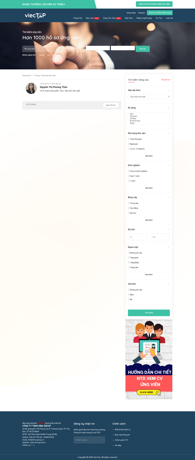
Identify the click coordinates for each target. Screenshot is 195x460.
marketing (56, 55)
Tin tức (159, 18)
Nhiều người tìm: (29, 55)
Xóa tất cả (165, 80)
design (42, 55)
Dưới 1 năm (135, 176)
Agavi (149, 123)
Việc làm (92, 18)
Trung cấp (134, 203)
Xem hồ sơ (110, 105)
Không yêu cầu (136, 253)
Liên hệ (169, 18)
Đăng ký (141, 13)
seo (48, 55)
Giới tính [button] (132, 284)
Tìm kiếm (149, 313)
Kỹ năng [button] (132, 107)
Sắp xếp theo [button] (134, 90)
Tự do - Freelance (137, 149)
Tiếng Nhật (134, 263)
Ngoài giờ (134, 144)
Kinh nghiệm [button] (134, 165)
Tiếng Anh (134, 258)
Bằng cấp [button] (132, 197)
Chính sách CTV (121, 440)
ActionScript (149, 121)
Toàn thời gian (136, 139)
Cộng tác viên (112, 18)
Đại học (133, 213)
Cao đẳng (134, 208)
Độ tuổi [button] (131, 229)
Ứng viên (129, 18)
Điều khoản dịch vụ (122, 429)
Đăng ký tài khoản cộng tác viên (154, 4)
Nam (132, 295)
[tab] (149, 90)
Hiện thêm (149, 156)
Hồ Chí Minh (31, 104)
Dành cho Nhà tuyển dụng (160, 12)
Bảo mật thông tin (122, 435)
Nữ (131, 299)
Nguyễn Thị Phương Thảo (53, 87)
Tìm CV (142, 49)
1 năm (132, 181)
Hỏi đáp (118, 445)
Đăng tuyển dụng (144, 18)
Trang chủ (77, 18)
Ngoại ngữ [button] (133, 247)
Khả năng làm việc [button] (137, 133)
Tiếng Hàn (134, 267)
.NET (149, 114)
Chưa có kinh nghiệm (138, 171)
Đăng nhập (131, 13)
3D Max (149, 118)
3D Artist (149, 116)
